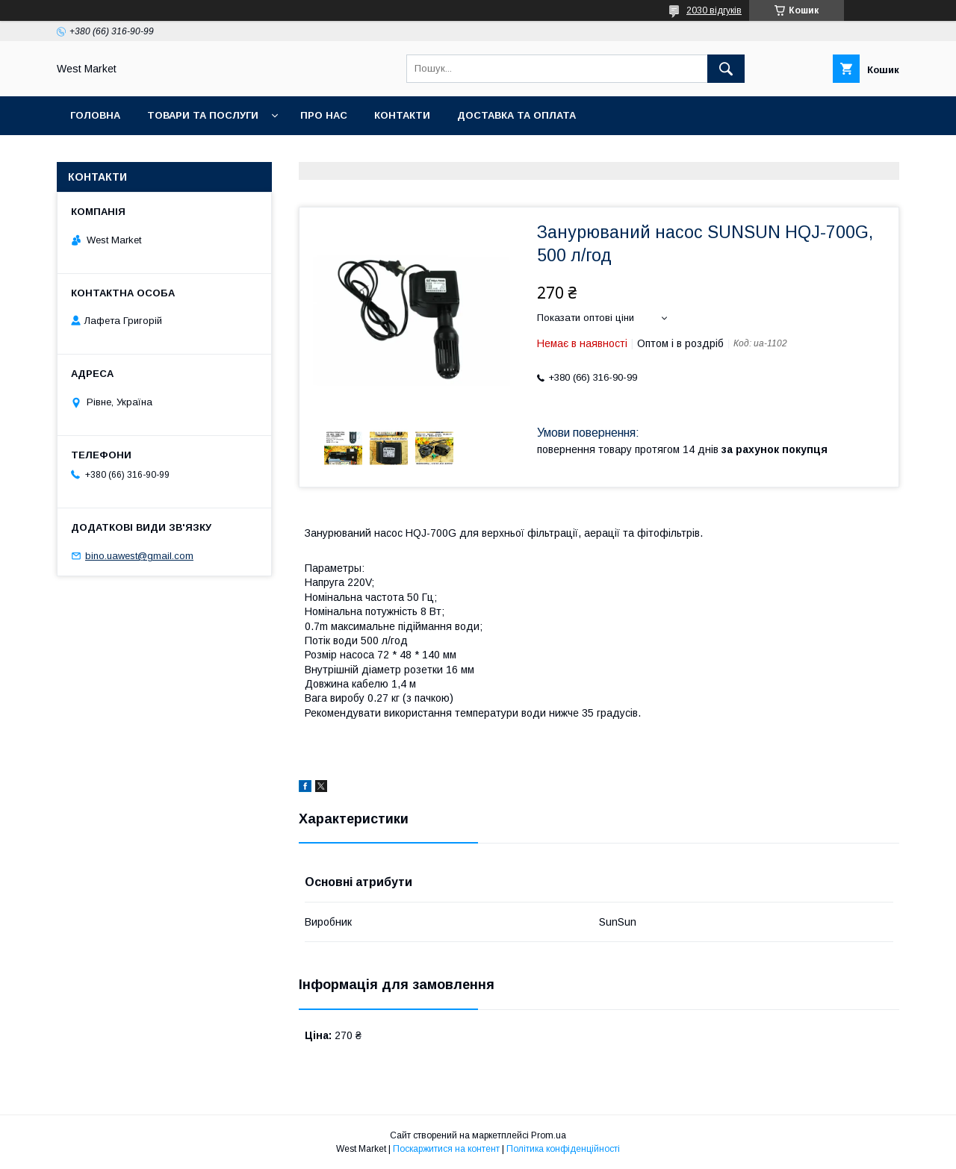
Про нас (323, 115)
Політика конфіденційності (563, 1149)
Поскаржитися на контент (446, 1149)
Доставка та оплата (516, 115)
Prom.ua (548, 1135)
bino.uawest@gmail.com (139, 555)
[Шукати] (726, 68)
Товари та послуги (202, 115)
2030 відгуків (714, 10)
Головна (95, 115)
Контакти (402, 115)
